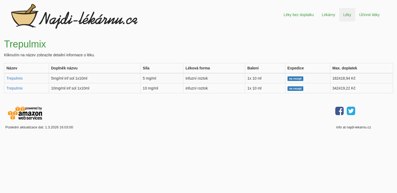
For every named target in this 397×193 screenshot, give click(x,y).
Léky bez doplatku (298, 15)
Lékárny (328, 15)
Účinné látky (369, 15)
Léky (347, 15)
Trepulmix (14, 78)
